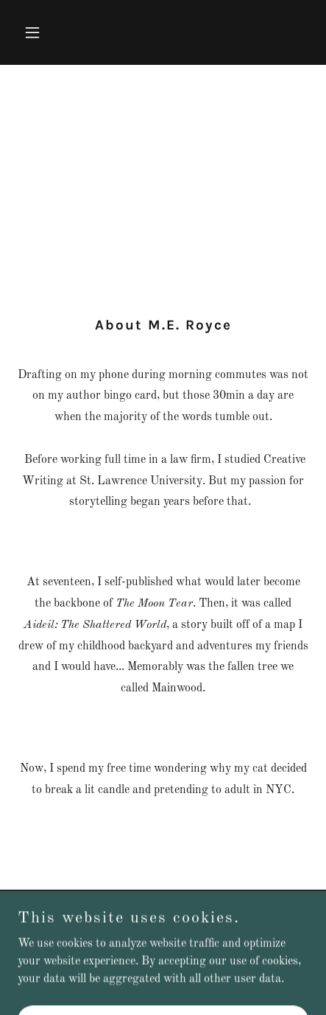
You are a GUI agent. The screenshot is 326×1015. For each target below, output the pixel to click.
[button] (39, 32)
